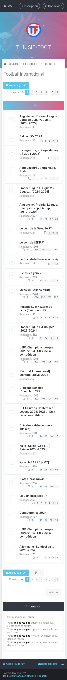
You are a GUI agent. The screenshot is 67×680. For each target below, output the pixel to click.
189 (43, 249)
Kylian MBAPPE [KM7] (34, 462)
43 (51, 337)
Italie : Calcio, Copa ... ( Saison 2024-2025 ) (34, 447)
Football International (23, 73)
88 (56, 469)
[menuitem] (8, 5)
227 (56, 296)
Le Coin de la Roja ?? (33, 495)
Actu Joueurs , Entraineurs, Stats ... (37, 169)
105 (49, 361)
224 (36, 296)
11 (51, 178)
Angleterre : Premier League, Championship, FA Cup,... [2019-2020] (38, 207)
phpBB (20, 673)
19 (46, 486)
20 (51, 486)
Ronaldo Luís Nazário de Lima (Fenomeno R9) (35, 308)
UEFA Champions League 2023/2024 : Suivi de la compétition (36, 350)
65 (41, 218)
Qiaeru (43, 675)
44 (56, 337)
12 (56, 178)
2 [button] (32, 91)
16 (51, 436)
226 (49, 296)
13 (51, 519)
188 (36, 249)
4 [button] (41, 91)
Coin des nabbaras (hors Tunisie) (36, 426)
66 (46, 218)
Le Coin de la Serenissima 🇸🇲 (39, 259)
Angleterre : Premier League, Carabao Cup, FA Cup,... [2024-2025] (38, 119)
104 (43, 361)
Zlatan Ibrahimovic (31, 478)
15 (46, 436)
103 (36, 361)
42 (46, 337)
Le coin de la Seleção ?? (35, 228)
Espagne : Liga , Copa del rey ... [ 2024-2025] (38, 151)
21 (56, 486)
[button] (22, 92)
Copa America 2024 (32, 512)
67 (51, 218)
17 (56, 436)
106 (56, 361)
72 (46, 280)
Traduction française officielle (19, 675)
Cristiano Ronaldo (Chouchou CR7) (31, 389)
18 (41, 486)
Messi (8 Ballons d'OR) (34, 289)
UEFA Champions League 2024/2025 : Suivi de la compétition (36, 532)
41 (41, 337)
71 (41, 280)
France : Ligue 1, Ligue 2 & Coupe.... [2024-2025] (36, 189)
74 (56, 280)
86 (46, 469)
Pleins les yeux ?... (31, 272)
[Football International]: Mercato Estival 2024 (35, 372)
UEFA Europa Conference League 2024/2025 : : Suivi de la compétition (37, 411)
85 (41, 469)
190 (49, 249)
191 (56, 249)
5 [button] (46, 91)
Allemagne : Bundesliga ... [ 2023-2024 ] (37, 548)
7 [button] (52, 91)
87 (51, 469)
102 (36, 398)
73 (51, 280)
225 (43, 296)
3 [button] (36, 91)
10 (46, 178)
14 (41, 436)
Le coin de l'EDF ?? (32, 242)
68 (56, 218)
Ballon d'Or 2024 (30, 136)
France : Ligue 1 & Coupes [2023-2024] (36, 328)
